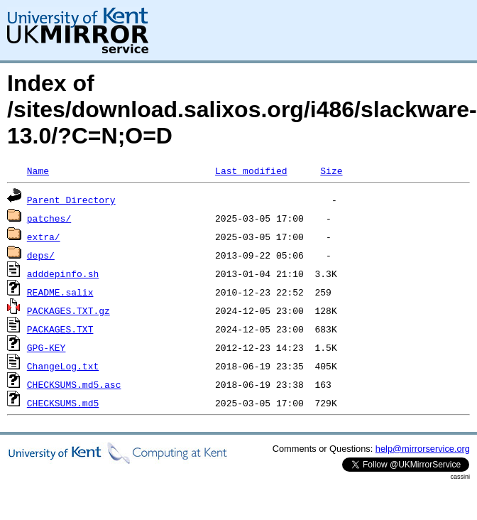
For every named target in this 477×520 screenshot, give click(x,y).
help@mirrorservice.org (422, 448)
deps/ (41, 255)
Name (38, 170)
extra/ (43, 236)
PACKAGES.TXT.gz (68, 310)
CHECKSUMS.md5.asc (74, 384)
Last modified (251, 170)
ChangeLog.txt (63, 365)
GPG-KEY (46, 347)
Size (331, 170)
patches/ (49, 218)
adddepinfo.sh (63, 273)
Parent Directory (71, 199)
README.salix (60, 292)
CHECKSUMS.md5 (63, 402)
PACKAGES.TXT (60, 329)
